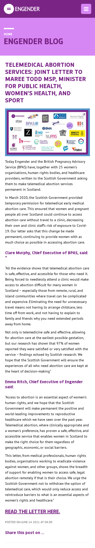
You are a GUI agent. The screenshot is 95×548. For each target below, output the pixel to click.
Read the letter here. (32, 511)
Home (8, 34)
